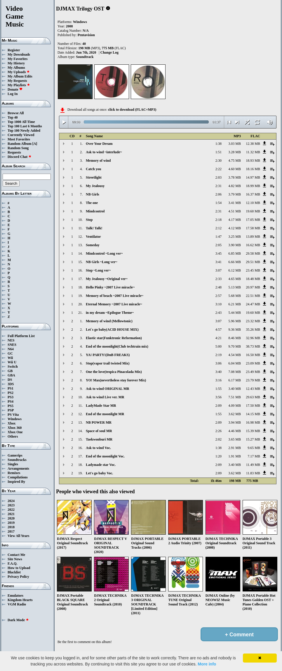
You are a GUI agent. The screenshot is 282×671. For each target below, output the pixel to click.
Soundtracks (17, 460)
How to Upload (19, 568)
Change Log (109, 52)
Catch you (93, 169)
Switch (13, 366)
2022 (11, 510)
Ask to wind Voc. (98, 448)
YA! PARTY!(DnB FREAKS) (108, 355)
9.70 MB (234, 346)
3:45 (218, 253)
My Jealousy (95, 186)
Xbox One (15, 432)
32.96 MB (253, 338)
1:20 (218, 456)
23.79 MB (253, 380)
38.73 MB (253, 346)
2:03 (218, 177)
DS (10, 380)
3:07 (218, 270)
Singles (13, 464)
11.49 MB (253, 465)
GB (10, 371)
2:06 (218, 194)
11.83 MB (253, 473)
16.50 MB (253, 355)
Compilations (18, 477)
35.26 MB (253, 329)
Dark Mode (18, 620)
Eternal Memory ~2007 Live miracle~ (114, 304)
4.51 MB (234, 211)
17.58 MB (253, 228)
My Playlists (19, 85)
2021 (11, 514)
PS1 (10, 388)
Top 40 (13, 117)
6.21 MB (234, 304)
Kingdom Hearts (20, 600)
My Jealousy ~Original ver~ (107, 279)
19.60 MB (253, 211)
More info (207, 664)
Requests (14, 152)
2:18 (218, 220)
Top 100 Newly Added (24, 130)
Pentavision (86, 35)
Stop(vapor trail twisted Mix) (107, 363)
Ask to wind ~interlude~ (104, 152)
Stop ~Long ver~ (98, 270)
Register (14, 50)
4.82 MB (234, 186)
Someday (93, 245)
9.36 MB (234, 329)
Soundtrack (84, 57)
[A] (34, 144)
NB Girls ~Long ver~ (101, 262)
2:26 (218, 431)
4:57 (218, 329)
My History (16, 63)
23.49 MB (253, 372)
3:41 (218, 262)
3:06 (218, 363)
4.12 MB (234, 228)
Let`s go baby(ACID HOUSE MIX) (112, 329)
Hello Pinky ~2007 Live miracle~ (110, 287)
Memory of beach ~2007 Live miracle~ (114, 296)
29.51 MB (253, 262)
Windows (15, 419)
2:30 (218, 160)
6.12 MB (234, 270)
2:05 (218, 245)
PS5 (10, 406)
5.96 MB (234, 321)
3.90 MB (234, 245)
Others (13, 436)
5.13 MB (234, 287)
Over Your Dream (99, 144)
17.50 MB (253, 406)
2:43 (218, 313)
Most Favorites (19, 139)
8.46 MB (234, 338)
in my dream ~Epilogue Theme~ (110, 313)
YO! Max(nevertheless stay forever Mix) (116, 380)
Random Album (20, 144)
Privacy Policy (18, 577)
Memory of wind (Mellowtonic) (109, 321)
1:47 (218, 237)
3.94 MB (234, 422)
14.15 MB (253, 414)
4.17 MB (234, 220)
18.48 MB (253, 279)
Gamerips (15, 455)
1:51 (218, 152)
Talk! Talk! (94, 228)
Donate (15, 89)
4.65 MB (234, 279)
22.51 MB (253, 296)
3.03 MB (234, 144)
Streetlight (94, 177)
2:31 (218, 186)
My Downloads (19, 54)
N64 (11, 349)
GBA (11, 375)
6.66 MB (234, 262)
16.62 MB (253, 245)
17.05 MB (253, 220)
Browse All (16, 113)
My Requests (17, 81)
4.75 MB (234, 160)
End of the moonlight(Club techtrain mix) (117, 346)
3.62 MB (234, 414)
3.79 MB (234, 194)
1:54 (218, 203)
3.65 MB (234, 439)
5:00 (218, 346)
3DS (11, 384)
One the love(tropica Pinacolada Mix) (114, 372)
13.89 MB (253, 237)
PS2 (10, 393)
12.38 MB (253, 144)
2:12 (218, 228)
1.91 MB (234, 456)
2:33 (218, 279)
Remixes (14, 473)
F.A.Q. (12, 563)
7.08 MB (234, 372)
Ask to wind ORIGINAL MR (107, 389)
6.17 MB (234, 380)
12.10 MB (253, 203)
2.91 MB (234, 448)
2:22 (218, 169)
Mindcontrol (95, 211)
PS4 (10, 401)
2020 (11, 518)
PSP (11, 410)
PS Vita (13, 415)
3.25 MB (234, 237)
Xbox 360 (15, 428)
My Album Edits (20, 76)
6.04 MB (234, 363)
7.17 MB (254, 456)
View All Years (18, 536)
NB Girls (92, 194)
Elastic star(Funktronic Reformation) (114, 338)
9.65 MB (254, 448)
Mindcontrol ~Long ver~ (104, 253)
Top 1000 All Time (21, 122)
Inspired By (16, 482)
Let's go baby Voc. (99, 473)
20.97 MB (253, 287)
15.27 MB (253, 439)
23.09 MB (253, 363)
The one (92, 203)
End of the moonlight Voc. (105, 456)
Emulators (15, 595)
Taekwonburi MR (99, 439)
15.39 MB (253, 431)
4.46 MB (234, 431)
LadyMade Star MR (101, 406)
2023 (11, 505)
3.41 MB (234, 203)
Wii (10, 358)
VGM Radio (17, 604)
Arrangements (18, 468)
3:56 (218, 397)
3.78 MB (234, 177)
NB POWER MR (99, 422)
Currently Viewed (21, 135)
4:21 (218, 338)
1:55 (218, 389)
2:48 (218, 287)
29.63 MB (253, 397)
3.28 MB (234, 152)
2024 (11, 501)
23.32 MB (253, 321)
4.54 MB (234, 355)
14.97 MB (253, 177)
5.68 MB (234, 296)
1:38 (218, 144)
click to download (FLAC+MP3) (132, 110)
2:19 (218, 355)
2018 (11, 527)
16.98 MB (253, 422)
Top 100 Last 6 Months (25, 126)
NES (11, 340)
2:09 (218, 406)
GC (10, 353)
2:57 (218, 296)
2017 (11, 531)
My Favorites (17, 59)
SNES (12, 345)
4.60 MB (234, 169)
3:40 (218, 372)
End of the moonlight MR (105, 414)
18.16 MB (253, 169)
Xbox (11, 423)
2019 (11, 523)
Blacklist (14, 572)
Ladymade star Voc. (101, 465)
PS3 (10, 397)
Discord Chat (20, 157)
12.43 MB (253, 389)
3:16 (218, 380)
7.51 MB (234, 397)
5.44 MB (234, 313)
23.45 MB (253, 270)
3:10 (218, 304)
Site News (15, 559)
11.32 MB (253, 152)
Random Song (18, 148)
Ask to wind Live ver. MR (105, 397)
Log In (13, 94)
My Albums (16, 68)
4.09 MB (234, 406)
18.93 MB (253, 160)
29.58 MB (253, 253)
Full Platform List (21, 336)
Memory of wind (98, 160)
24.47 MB (253, 304)
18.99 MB (253, 186)
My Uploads (19, 72)
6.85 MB (234, 253)
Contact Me (16, 555)
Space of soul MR (99, 431)
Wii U (12, 362)
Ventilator (93, 237)
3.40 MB (234, 389)
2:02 (218, 439)
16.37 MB (253, 194)
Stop (89, 220)
